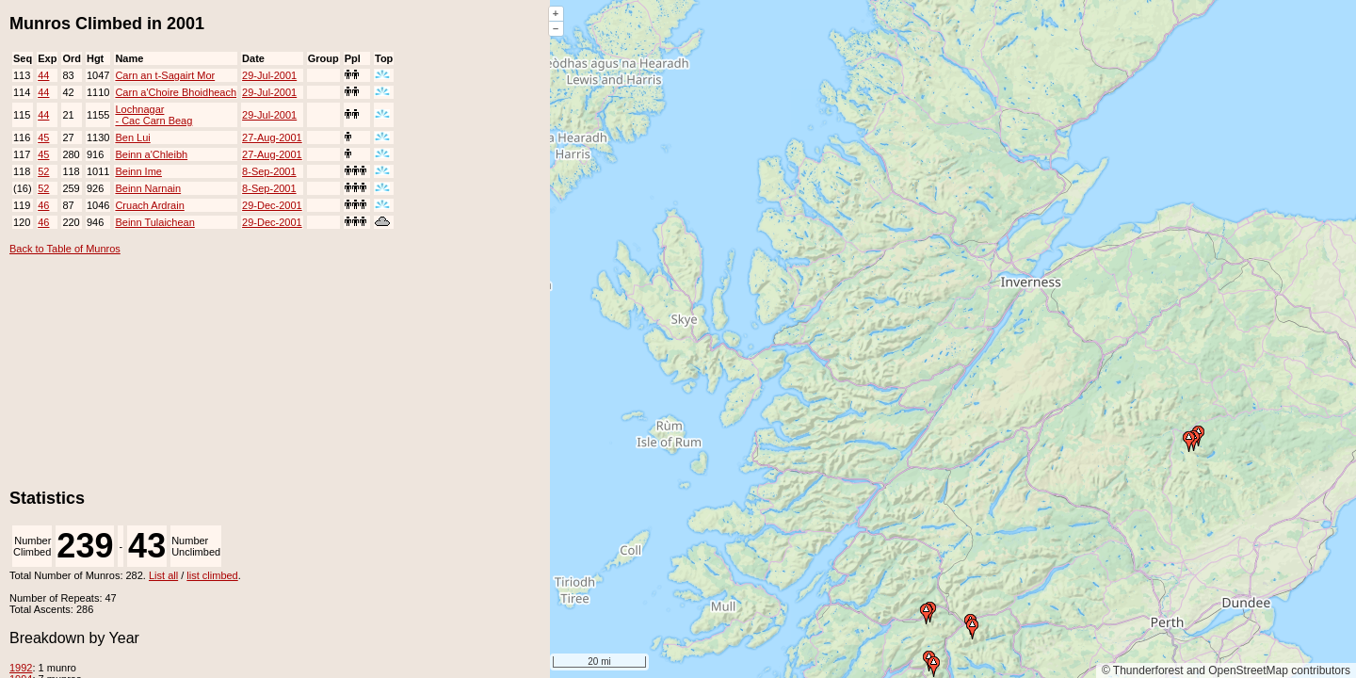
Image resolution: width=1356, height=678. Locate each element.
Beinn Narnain (148, 188)
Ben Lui (132, 137)
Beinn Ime (138, 171)
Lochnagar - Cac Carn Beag (153, 115)
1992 (20, 667)
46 (43, 205)
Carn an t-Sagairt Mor (165, 75)
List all (163, 575)
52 (43, 171)
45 (43, 137)
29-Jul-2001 (269, 75)
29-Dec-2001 (272, 205)
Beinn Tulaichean (154, 222)
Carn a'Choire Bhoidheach (175, 92)
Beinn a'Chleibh (151, 154)
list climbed (211, 575)
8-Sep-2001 (269, 171)
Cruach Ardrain (149, 205)
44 (43, 75)
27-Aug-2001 (272, 137)
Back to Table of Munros (65, 248)
